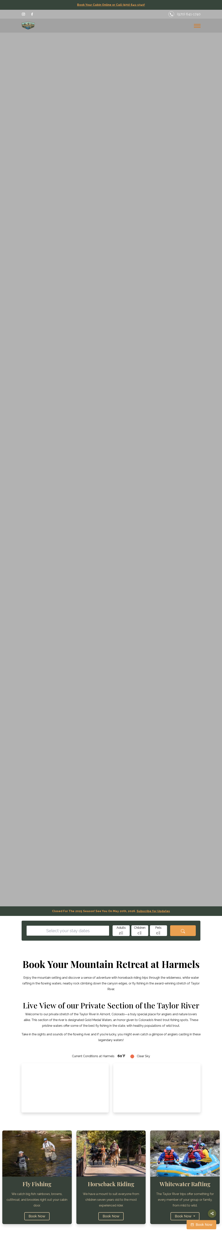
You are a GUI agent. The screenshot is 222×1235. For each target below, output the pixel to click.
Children (139, 928)
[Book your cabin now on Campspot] (201, 1224)
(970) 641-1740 (189, 14)
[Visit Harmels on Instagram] (23, 14)
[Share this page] (212, 1213)
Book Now (37, 1216)
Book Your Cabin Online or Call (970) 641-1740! (111, 5)
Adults (121, 928)
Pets (158, 928)
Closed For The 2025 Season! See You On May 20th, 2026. (111, 911)
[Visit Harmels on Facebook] (32, 14)
